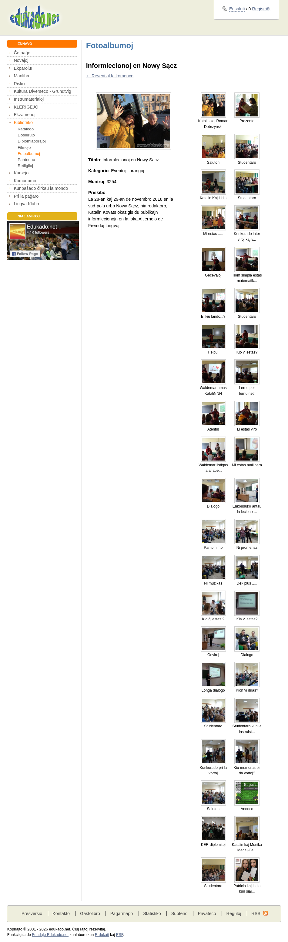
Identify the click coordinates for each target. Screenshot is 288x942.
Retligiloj (25, 165)
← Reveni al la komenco (109, 75)
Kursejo (21, 172)
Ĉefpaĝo (22, 52)
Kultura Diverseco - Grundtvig (42, 91)
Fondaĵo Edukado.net (50, 935)
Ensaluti (237, 8)
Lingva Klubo (26, 203)
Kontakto (61, 913)
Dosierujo (26, 135)
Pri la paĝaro (26, 196)
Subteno (179, 913)
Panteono (26, 159)
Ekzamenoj (24, 114)
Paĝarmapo (121, 913)
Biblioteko (23, 122)
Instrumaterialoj (29, 99)
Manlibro (22, 75)
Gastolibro (90, 913)
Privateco (207, 913)
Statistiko (152, 913)
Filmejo (24, 147)
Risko (19, 83)
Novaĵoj (21, 60)
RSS (255, 913)
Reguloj (233, 913)
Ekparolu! (23, 68)
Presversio (32, 913)
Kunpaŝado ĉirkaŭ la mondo (41, 188)
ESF (119, 935)
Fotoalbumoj (29, 153)
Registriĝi (261, 8)
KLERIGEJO (26, 107)
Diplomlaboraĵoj (31, 141)
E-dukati (102, 935)
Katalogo (26, 129)
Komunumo (25, 180)
